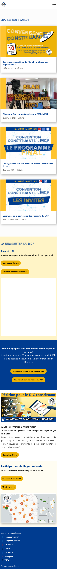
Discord (28, 362)
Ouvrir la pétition (10, 455)
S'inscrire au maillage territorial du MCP (28, 371)
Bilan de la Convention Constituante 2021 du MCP (25, 114)
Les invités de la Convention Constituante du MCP (26, 216)
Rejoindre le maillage (12, 478)
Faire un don (9, 487)
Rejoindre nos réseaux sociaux (15, 272)
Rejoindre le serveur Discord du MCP (28, 380)
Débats (19, 68)
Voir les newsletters (11, 263)
